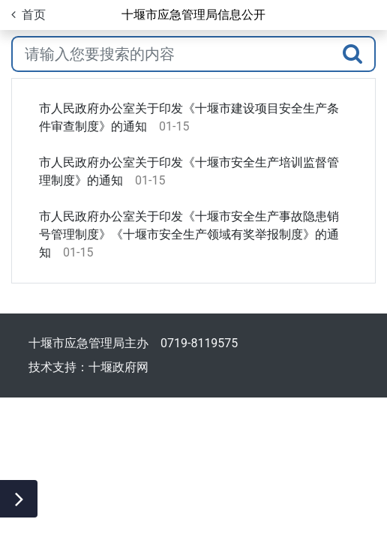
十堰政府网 (118, 367)
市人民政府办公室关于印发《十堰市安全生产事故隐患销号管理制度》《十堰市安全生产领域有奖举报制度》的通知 (189, 234)
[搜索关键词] (171, 54)
